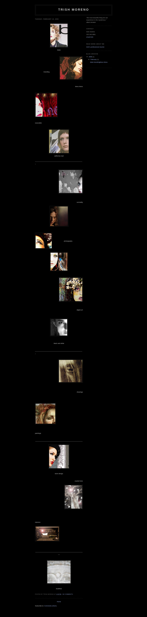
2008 (91, 57)
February (94, 59)
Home (59, 602)
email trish (89, 37)
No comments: (68, 594)
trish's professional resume (95, 47)
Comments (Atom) (50, 606)
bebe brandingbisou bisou (98, 62)
